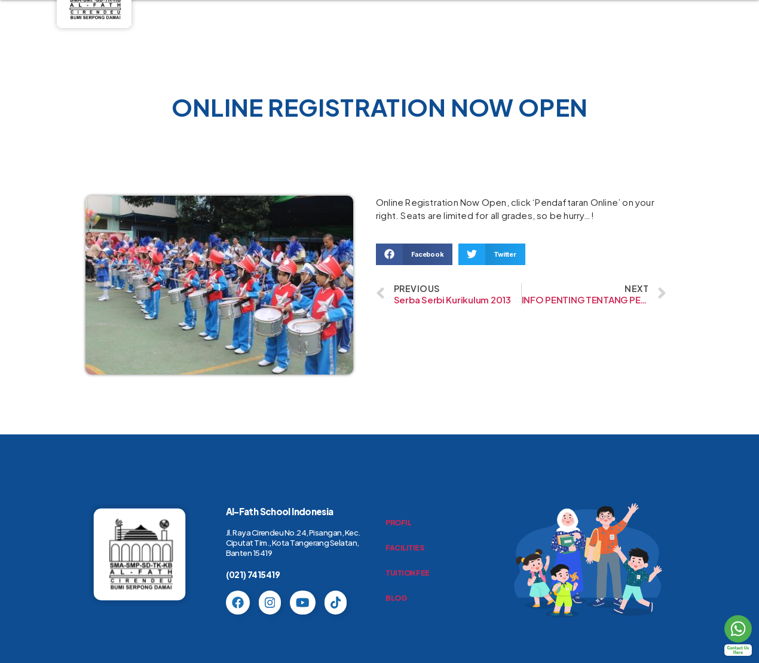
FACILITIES (404, 547)
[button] (414, 254)
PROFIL (398, 522)
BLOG (395, 598)
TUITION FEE (407, 572)
